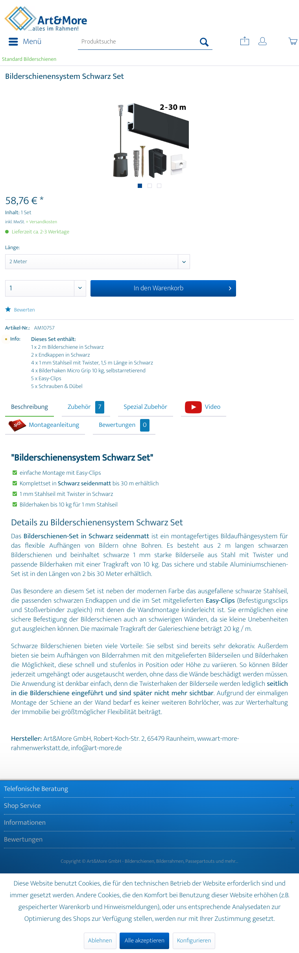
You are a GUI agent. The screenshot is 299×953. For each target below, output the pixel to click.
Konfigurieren (194, 940)
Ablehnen (100, 940)
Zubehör (86, 407)
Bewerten (20, 310)
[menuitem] (22, 42)
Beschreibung (29, 407)
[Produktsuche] (145, 42)
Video (212, 407)
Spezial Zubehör (146, 407)
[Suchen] (204, 42)
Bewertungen (124, 425)
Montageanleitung (54, 425)
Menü (25, 42)
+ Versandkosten (41, 222)
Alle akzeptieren (144, 940)
